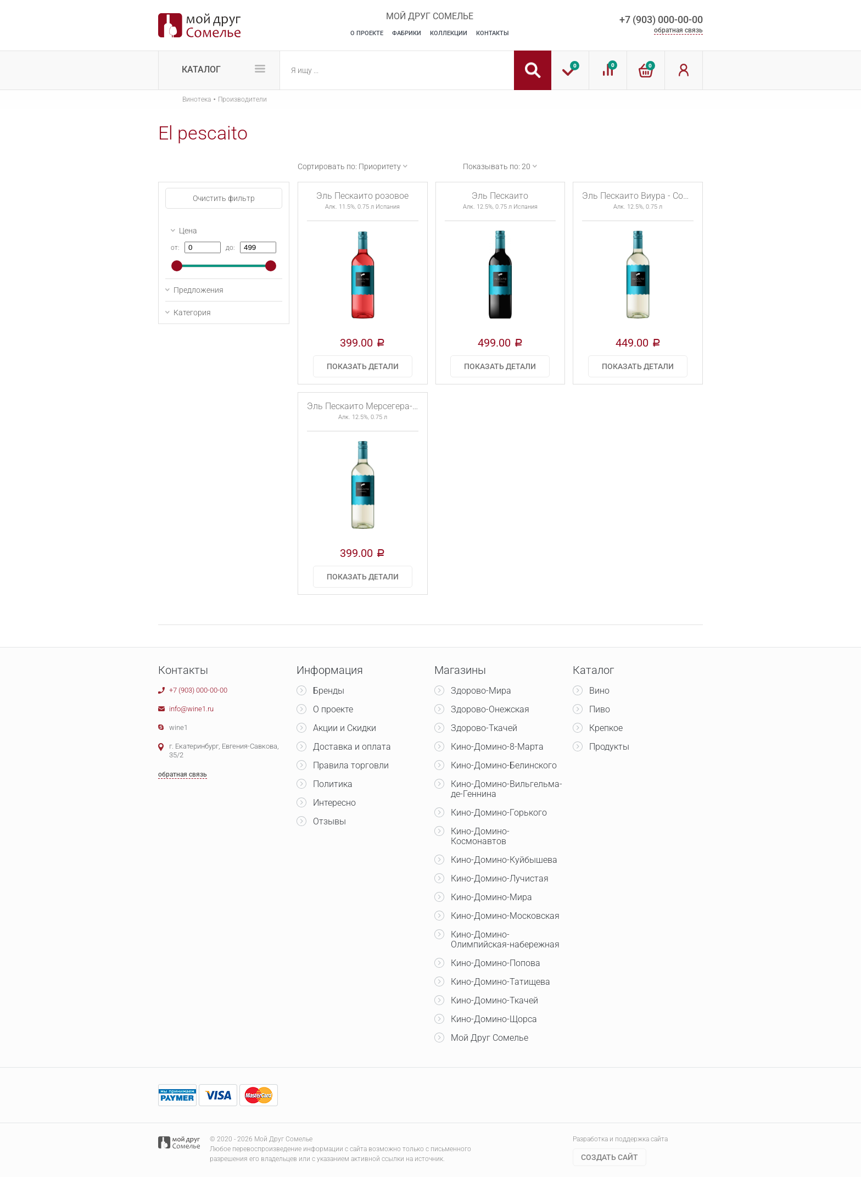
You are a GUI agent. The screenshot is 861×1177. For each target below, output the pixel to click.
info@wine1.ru (191, 709)
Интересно (334, 802)
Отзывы (329, 821)
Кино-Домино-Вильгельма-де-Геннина (506, 789)
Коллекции (448, 33)
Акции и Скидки (344, 728)
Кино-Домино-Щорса (494, 1019)
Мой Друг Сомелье (489, 1038)
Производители (242, 99)
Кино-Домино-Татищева (500, 982)
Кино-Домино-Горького (499, 812)
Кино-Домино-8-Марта (497, 746)
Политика (333, 784)
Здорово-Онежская (490, 709)
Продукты (609, 746)
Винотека (196, 99)
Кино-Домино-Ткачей (494, 1000)
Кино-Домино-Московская (505, 916)
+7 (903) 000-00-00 (661, 19)
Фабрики (406, 33)
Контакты (492, 33)
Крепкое (606, 728)
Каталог (201, 69)
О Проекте (366, 33)
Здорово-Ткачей (484, 728)
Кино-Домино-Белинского (504, 765)
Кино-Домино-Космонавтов (480, 836)
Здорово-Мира (481, 690)
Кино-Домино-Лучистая (500, 878)
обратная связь (678, 30)
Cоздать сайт (609, 1157)
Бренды (328, 690)
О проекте (333, 709)
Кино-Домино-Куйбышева (504, 860)
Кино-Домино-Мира (491, 897)
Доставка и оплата (352, 746)
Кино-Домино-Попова (495, 963)
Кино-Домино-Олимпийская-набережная (505, 939)
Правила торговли (351, 765)
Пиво (599, 709)
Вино (599, 690)
